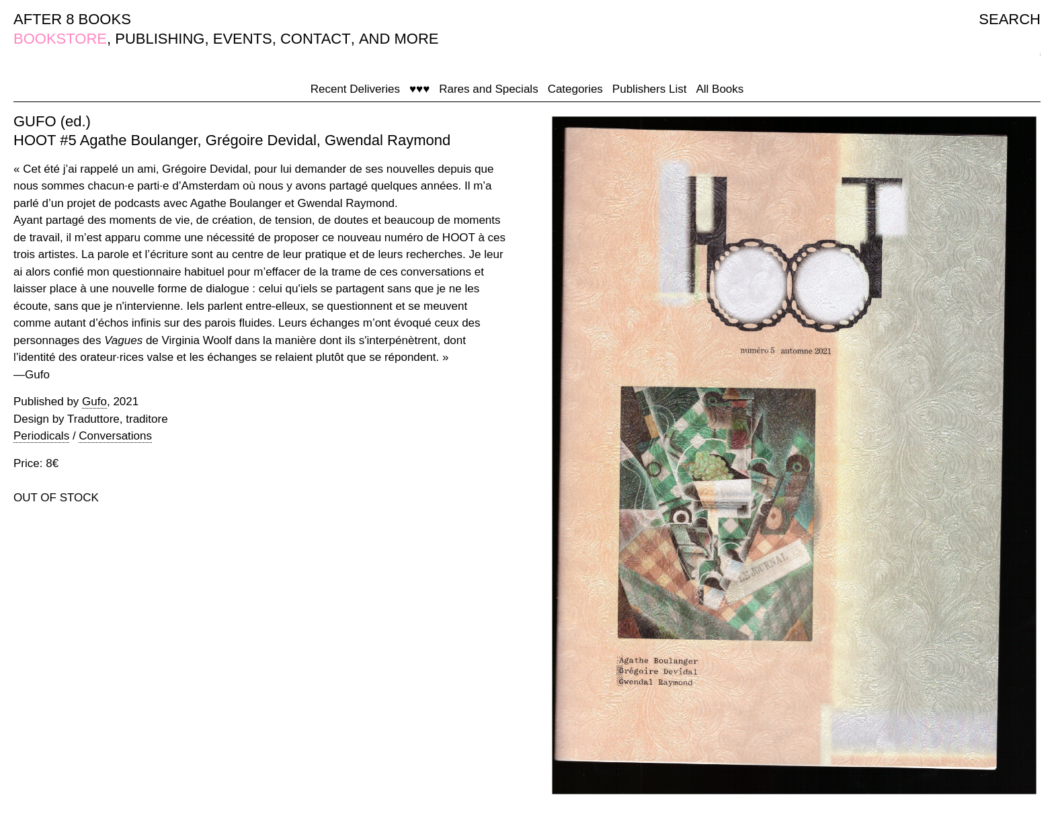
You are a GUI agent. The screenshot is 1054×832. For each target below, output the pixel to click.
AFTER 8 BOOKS (72, 19)
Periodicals (41, 435)
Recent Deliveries (355, 89)
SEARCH (1010, 19)
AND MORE (399, 38)
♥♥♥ (419, 89)
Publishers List (649, 89)
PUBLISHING (159, 38)
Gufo (94, 401)
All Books (719, 89)
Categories (575, 89)
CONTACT (315, 38)
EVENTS (242, 38)
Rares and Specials (488, 89)
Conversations (115, 435)
